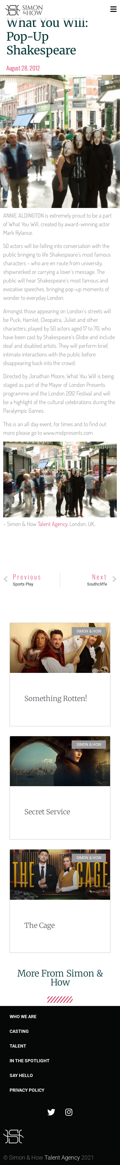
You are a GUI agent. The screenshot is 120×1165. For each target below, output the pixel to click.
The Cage (39, 925)
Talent (18, 1046)
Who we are (23, 1016)
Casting (19, 1031)
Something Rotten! (55, 698)
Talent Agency (52, 523)
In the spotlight (30, 1060)
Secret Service (47, 811)
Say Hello (21, 1075)
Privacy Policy (27, 1090)
